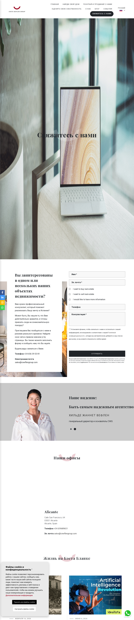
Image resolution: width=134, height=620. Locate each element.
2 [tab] (75, 429)
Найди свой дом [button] (71, 4)
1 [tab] (71, 429)
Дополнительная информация (19, 595)
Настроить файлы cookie (24, 609)
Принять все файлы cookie (24, 602)
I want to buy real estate (81, 289)
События (107, 9)
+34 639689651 (61, 528)
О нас (88, 9)
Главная (55, 4)
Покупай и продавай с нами (97, 4)
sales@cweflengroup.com (65, 533)
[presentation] (82, 345)
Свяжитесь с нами (101, 14)
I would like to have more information (87, 299)
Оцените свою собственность (67, 9)
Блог (97, 9)
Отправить (96, 354)
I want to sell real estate (81, 294)
